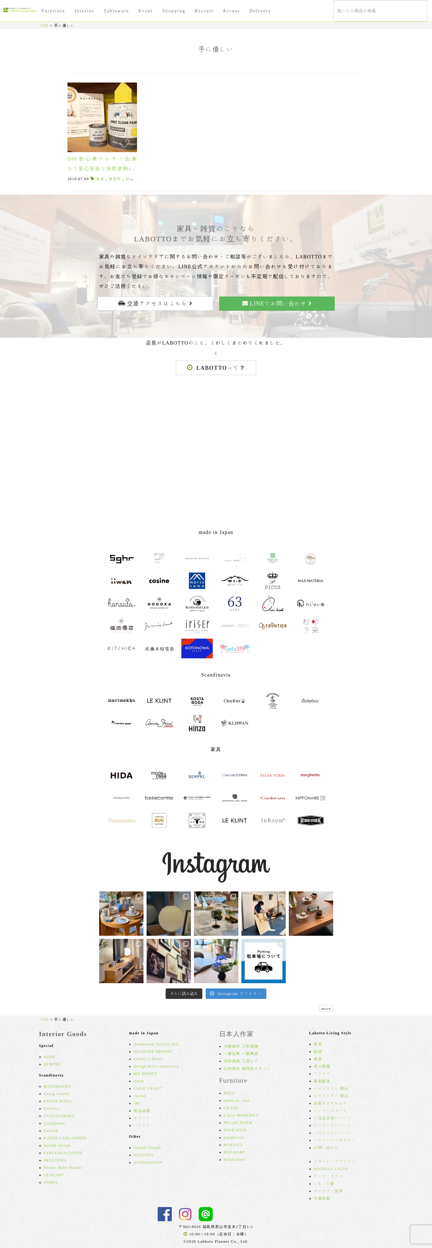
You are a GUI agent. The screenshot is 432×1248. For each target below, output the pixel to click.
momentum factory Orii (156, 1044)
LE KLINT (54, 1175)
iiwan (139, 1081)
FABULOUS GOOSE (63, 1152)
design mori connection (156, 1066)
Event (146, 11)
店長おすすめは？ (330, 1103)
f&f (137, 1103)
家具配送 (322, 1081)
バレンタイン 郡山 (331, 1088)
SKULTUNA (55, 1160)
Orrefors (52, 1108)
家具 (318, 1044)
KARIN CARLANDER (65, 1138)
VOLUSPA (144, 1155)
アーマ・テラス (328, 1176)
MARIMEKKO (57, 1086)
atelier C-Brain (148, 1058)
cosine (140, 1095)
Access (231, 11)
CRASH (231, 1107)
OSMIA (51, 1182)
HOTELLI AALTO (331, 1168)
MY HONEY (145, 1073)
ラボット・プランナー (335, 1161)
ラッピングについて (332, 1125)
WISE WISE (235, 1130)
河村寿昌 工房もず (241, 1061)
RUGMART (235, 1152)
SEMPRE (52, 1064)
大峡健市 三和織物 (241, 1046)
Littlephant (54, 1123)
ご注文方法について (332, 1118)
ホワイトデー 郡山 (331, 1095)
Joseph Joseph (57, 1145)
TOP (45, 25)
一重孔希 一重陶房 (241, 1053)
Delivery (260, 11)
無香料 (115, 178)
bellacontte (234, 1159)
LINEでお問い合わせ (276, 303)
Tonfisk (51, 1130)
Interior (84, 11)
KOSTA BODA (58, 1101)
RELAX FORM (238, 1122)
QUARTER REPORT (153, 1051)
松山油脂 (142, 1110)
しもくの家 (324, 1183)
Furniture (53, 11)
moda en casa (237, 1100)
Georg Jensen (57, 1093)
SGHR (49, 1056)
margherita (234, 1137)
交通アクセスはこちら (155, 303)
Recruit (204, 11)
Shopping (174, 11)
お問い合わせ (326, 1147)
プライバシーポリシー (335, 1140)
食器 (318, 1058)
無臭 (100, 178)
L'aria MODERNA (241, 1115)
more (326, 1008)
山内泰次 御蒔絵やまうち (247, 1068)
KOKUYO (233, 1144)
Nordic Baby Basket (63, 1167)
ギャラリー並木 (328, 1191)
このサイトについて (332, 1132)
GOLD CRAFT (148, 1088)
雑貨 (318, 1051)
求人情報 (322, 1066)
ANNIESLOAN (148, 1162)
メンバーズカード (330, 1110)
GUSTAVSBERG (59, 1115)
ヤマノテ (142, 1118)
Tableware (116, 11)
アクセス (322, 1073)
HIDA (229, 1093)
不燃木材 (322, 1198)
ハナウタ (142, 1125)
